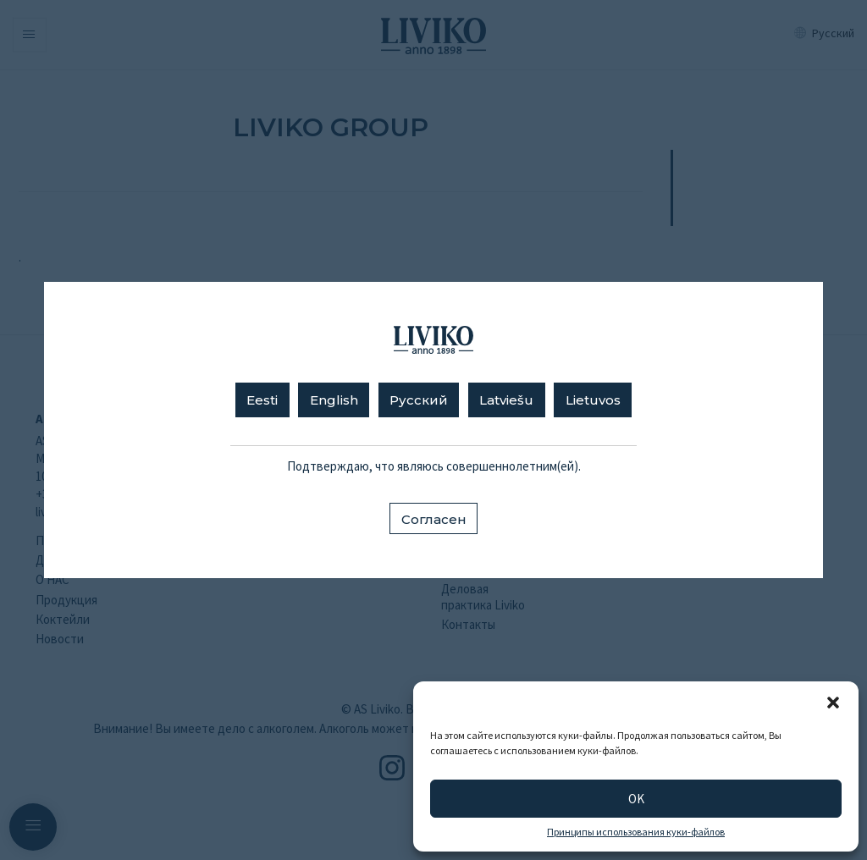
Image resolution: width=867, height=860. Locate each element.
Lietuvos (593, 400)
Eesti (262, 400)
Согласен (434, 519)
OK (636, 799)
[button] (833, 702)
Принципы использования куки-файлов (636, 832)
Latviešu (506, 400)
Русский (418, 400)
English (334, 400)
